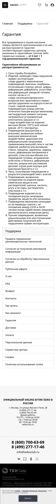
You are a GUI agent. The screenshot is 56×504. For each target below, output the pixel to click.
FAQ (7, 283)
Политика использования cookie (24, 364)
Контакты (10, 298)
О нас (8, 276)
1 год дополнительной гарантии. (22, 57)
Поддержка (24, 23)
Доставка (10, 327)
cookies (17, 491)
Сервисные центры (16, 349)
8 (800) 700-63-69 (28, 412)
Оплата (9, 335)
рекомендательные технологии (34, 491)
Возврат (10, 291)
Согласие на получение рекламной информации (25, 250)
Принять (28, 498)
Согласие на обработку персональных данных (27, 260)
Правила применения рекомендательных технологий (23, 240)
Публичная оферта (16, 269)
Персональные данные (18, 342)
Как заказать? (13, 313)
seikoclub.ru (28, 424)
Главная (7, 23)
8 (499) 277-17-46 (28, 410)
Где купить (11, 305)
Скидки (9, 357)
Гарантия (10, 320)
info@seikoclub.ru (28, 452)
